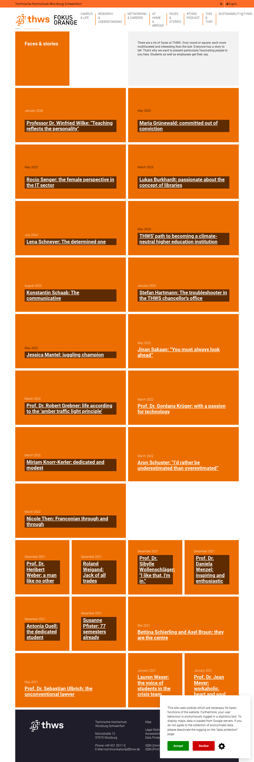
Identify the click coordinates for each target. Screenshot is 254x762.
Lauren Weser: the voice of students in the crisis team (154, 685)
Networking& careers (137, 16)
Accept (178, 746)
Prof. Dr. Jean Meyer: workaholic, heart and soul (210, 685)
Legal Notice (153, 729)
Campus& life (87, 16)
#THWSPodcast (193, 16)
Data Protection (155, 737)
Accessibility (153, 733)
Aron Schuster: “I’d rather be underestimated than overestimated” (178, 465)
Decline (204, 746)
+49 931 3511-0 (114, 745)
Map (148, 722)
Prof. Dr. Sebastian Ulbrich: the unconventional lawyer (58, 691)
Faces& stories (175, 18)
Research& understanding (110, 18)
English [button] (231, 3)
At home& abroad (158, 19)
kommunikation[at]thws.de (122, 749)
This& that (209, 18)
